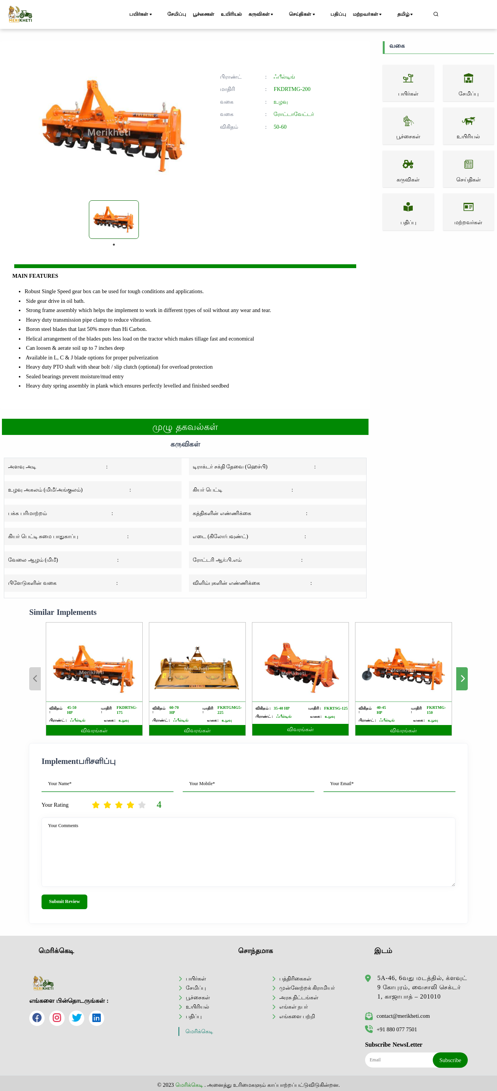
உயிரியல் (241, 14)
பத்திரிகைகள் (295, 976)
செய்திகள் (313, 14)
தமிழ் (412, 14)
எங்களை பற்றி (297, 1014)
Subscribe (450, 1058)
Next (462, 678)
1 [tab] (114, 244)
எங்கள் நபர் (293, 1005)
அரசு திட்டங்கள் (299, 995)
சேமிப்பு (176, 14)
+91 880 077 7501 (391, 1027)
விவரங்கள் (94, 730)
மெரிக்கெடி (199, 1029)
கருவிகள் (276, 14)
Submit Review (64, 901)
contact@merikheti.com (397, 1014)
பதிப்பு (344, 14)
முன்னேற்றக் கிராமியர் (307, 986)
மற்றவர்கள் (379, 14)
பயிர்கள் (145, 14)
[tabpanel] (114, 219)
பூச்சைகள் (208, 14)
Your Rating (55, 805)
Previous (35, 678)
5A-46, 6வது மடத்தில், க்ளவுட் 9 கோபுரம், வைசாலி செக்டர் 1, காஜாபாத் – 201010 (422, 985)
